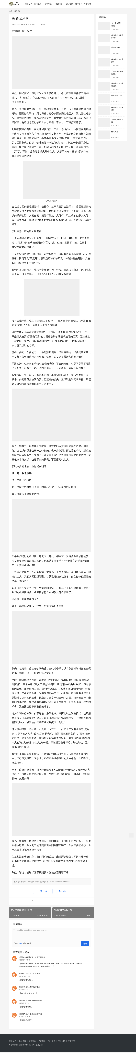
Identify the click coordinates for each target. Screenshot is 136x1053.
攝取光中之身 (116, 95)
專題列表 (59, 4)
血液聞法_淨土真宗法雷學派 (29, 973)
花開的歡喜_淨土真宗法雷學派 (30, 1000)
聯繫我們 (88, 4)
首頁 (10, 11)
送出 (85, 943)
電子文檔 (70, 4)
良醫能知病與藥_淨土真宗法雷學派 (32, 956)
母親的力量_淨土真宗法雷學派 (30, 1014)
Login (20, 943)
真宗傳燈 (38, 4)
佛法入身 (114, 132)
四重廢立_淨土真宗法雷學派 (29, 987)
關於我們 (29, 4)
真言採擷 (31, 25)
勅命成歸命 (115, 47)
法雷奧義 (49, 4)
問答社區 (79, 4)
